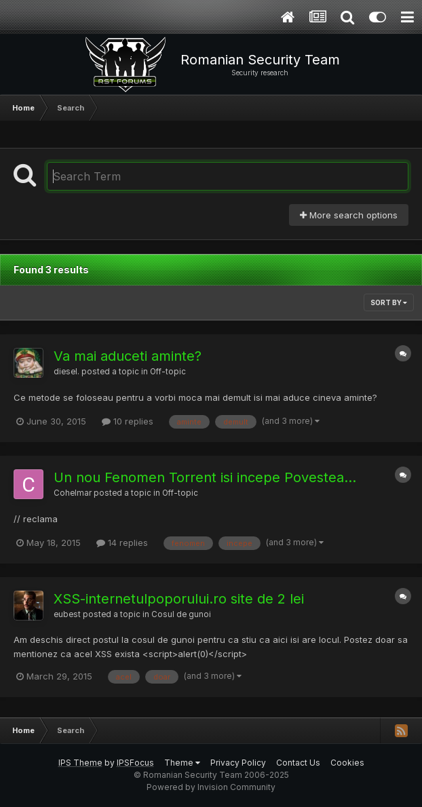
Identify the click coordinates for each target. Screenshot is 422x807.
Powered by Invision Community (211, 787)
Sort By (388, 302)
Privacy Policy (238, 762)
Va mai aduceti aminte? (128, 356)
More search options (349, 215)
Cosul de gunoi (181, 614)
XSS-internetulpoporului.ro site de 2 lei (179, 599)
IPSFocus (135, 762)
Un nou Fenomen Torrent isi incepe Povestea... (205, 477)
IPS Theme (80, 762)
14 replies (122, 542)
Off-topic (168, 371)
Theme (182, 762)
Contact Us (298, 762)
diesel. (66, 371)
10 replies (127, 421)
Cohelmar (73, 493)
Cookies (347, 762)
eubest (67, 614)
